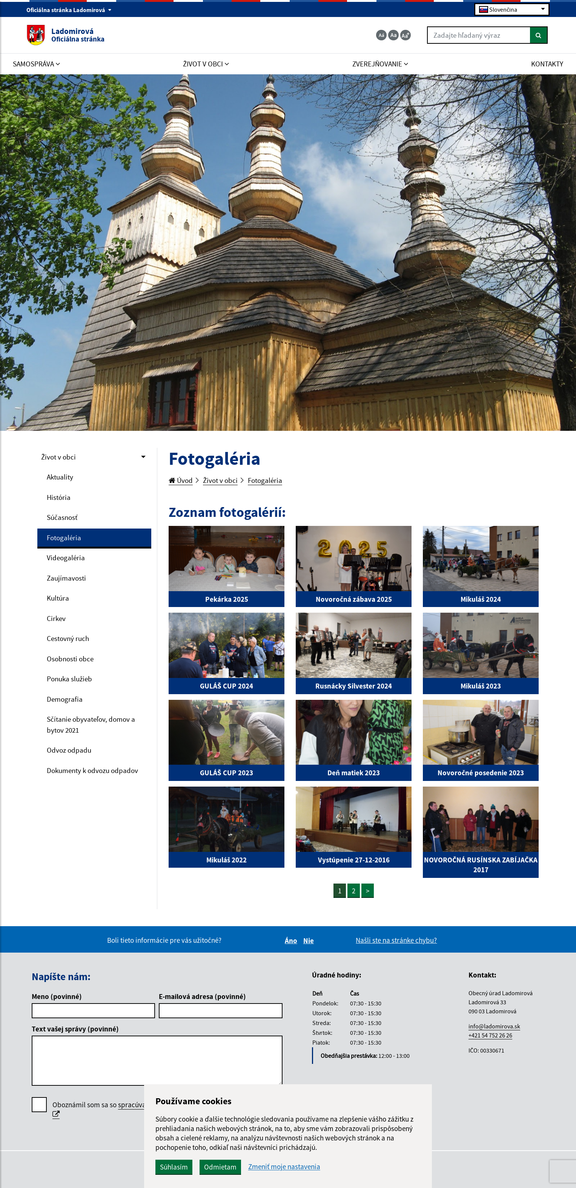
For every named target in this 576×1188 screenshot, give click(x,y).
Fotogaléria (64, 537)
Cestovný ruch (68, 638)
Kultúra (58, 597)
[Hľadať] (539, 35)
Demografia (65, 699)
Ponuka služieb (69, 678)
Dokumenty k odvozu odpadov (92, 770)
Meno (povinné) (57, 996)
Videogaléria (66, 557)
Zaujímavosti (66, 577)
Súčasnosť (62, 517)
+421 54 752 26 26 (490, 1035)
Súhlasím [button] (174, 1166)
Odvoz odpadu (69, 750)
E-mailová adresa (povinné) (202, 996)
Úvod (181, 480)
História (59, 497)
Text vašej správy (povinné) (75, 1028)
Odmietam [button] (220, 1166)
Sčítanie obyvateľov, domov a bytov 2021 (91, 725)
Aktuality (60, 476)
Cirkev (56, 618)
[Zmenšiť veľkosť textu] (381, 35)
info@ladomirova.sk (494, 1026)
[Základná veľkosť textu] (393, 35)
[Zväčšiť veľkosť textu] (405, 35)
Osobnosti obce (70, 658)
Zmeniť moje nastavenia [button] (284, 1166)
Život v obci (58, 456)
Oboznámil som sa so (131, 1109)
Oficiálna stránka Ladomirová (69, 10)
